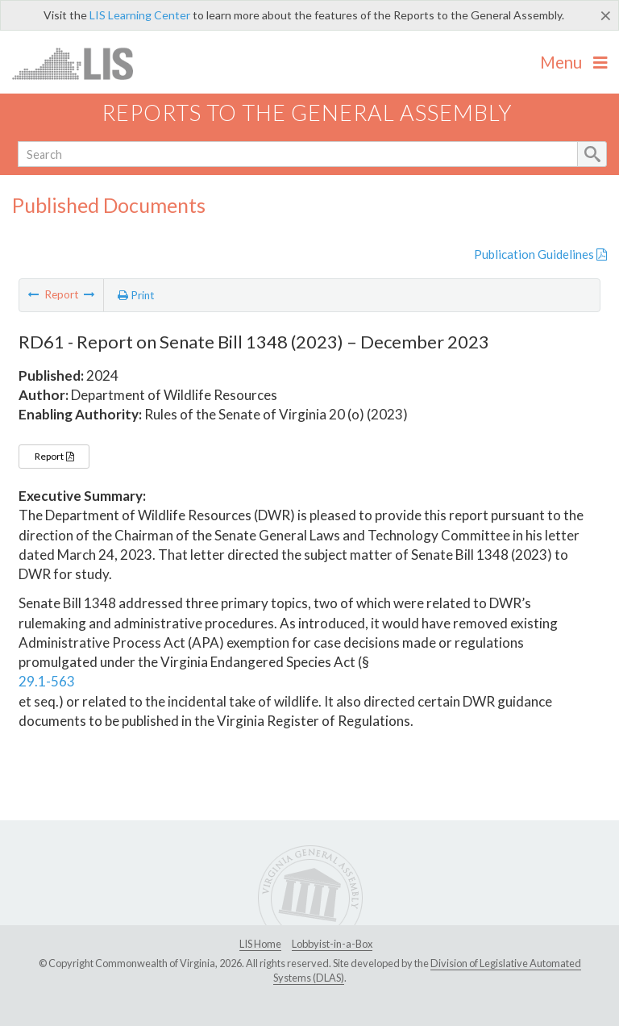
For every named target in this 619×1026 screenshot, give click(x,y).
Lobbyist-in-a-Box (332, 943)
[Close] (606, 15)
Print (136, 295)
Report (54, 456)
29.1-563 (47, 681)
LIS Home (260, 943)
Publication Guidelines (540, 254)
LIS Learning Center (139, 15)
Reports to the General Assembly (307, 112)
